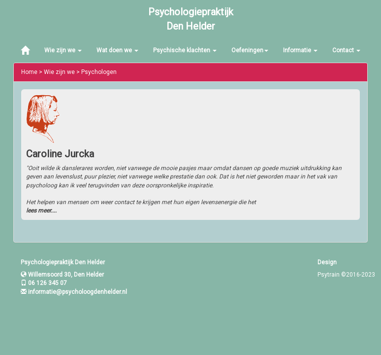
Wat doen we (117, 50)
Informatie (300, 50)
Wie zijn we (63, 50)
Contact (346, 50)
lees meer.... (41, 210)
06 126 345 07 (44, 283)
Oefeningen (249, 50)
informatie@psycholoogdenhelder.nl (77, 291)
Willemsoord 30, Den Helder (62, 274)
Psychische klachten (185, 50)
